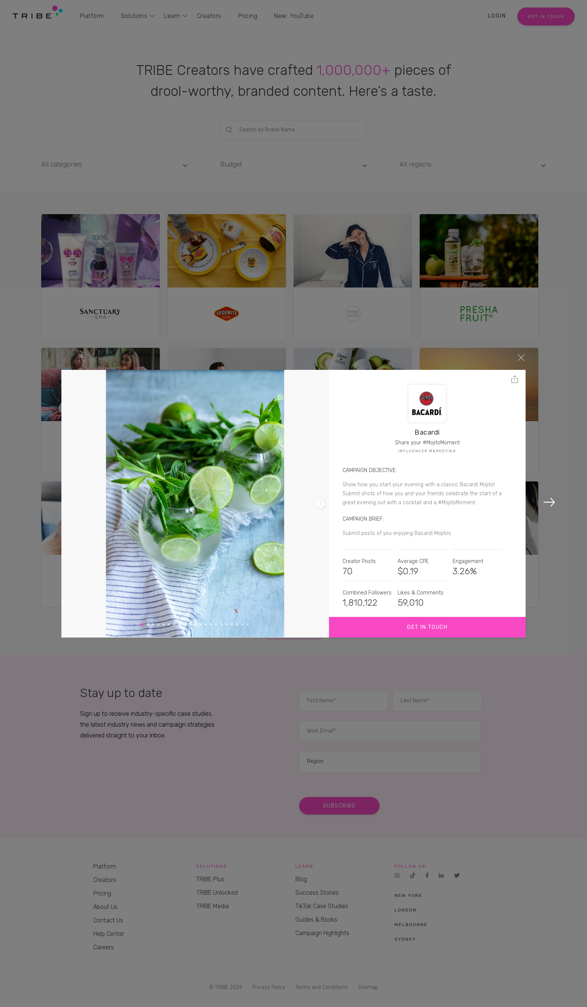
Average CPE (413, 561)
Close (521, 357)
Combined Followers (367, 593)
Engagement (468, 561)
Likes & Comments (421, 593)
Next (320, 503)
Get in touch (427, 627)
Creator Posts (359, 561)
